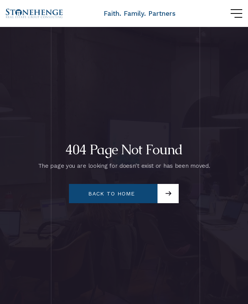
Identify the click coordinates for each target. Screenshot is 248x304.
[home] (35, 13)
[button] (228, 13)
